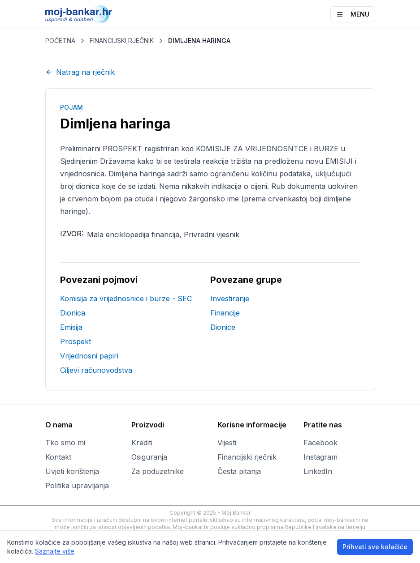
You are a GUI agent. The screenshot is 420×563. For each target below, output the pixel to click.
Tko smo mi (65, 442)
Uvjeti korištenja (72, 471)
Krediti (141, 442)
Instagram (320, 456)
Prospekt (75, 341)
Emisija (71, 327)
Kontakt (58, 456)
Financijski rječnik (247, 456)
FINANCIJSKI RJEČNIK (122, 40)
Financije (225, 312)
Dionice (222, 327)
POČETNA (60, 40)
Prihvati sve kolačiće (374, 546)
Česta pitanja (239, 471)
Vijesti (226, 442)
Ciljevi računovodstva (96, 370)
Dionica (72, 312)
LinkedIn (317, 471)
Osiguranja (149, 456)
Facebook (320, 442)
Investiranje (229, 298)
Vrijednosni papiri (89, 355)
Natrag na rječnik (80, 72)
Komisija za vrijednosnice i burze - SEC (126, 298)
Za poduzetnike (157, 471)
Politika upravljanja (77, 485)
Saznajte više (54, 551)
